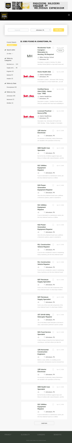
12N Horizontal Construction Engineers (43, 352)
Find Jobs (58, 30)
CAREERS (41, 435)
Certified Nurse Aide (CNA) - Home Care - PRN (45, 91)
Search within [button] (10, 50)
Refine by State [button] (11, 83)
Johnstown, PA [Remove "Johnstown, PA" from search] (11, 45)
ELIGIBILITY (25, 435)
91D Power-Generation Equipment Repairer (45, 187)
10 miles (9, 53)
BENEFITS (57, 435)
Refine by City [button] (10, 92)
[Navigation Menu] (69, 14)
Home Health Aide (44, 72)
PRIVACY (8, 435)
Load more (44, 423)
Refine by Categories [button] (9, 59)
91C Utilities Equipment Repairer (42, 168)
